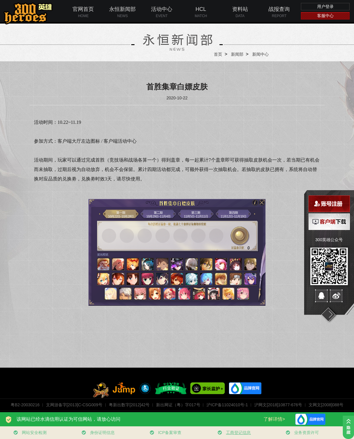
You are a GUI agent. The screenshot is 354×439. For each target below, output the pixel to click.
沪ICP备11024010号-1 (227, 404)
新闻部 (237, 54)
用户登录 (325, 6)
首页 (218, 54)
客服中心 (325, 15)
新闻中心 (260, 54)
